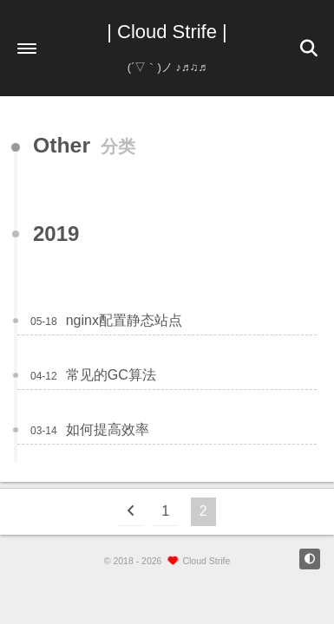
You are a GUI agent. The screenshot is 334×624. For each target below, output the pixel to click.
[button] (27, 48)
